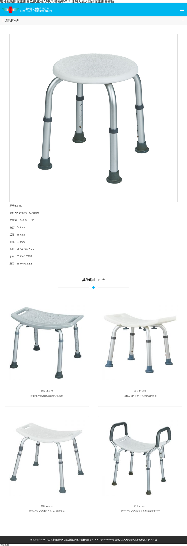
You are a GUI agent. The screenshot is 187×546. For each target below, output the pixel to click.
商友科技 (152, 539)
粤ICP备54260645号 (104, 539)
